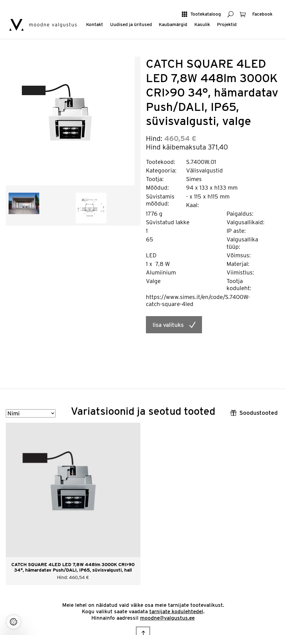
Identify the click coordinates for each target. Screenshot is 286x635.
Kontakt (94, 24)
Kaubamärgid (173, 24)
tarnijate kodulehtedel (176, 611)
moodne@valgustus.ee (167, 618)
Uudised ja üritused (131, 24)
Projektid (227, 24)
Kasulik (202, 24)
